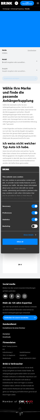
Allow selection (20, 249)
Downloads (7, 337)
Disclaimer (6, 334)
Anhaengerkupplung (17, 9)
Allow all (20, 241)
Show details (28, 235)
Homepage (6, 9)
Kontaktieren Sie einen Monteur (14, 328)
